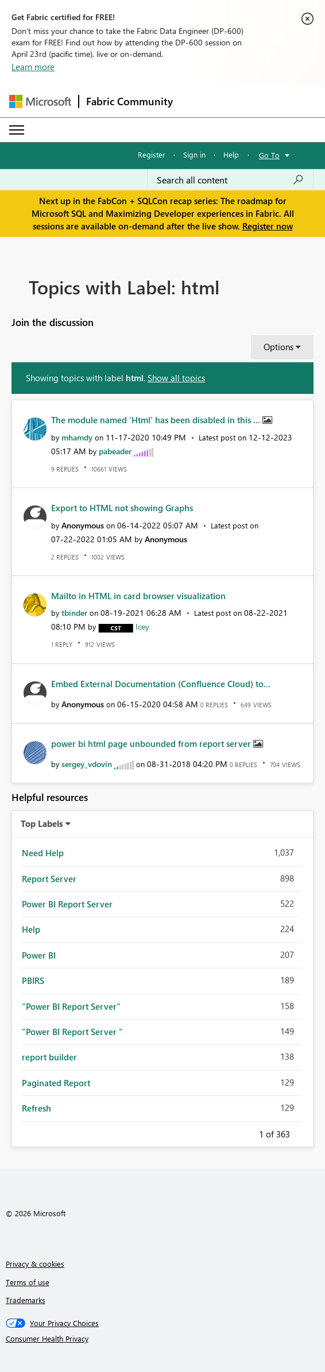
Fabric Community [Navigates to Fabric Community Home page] (129, 101)
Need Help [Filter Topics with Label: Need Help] (43, 853)
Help (231, 154)
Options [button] (278, 346)
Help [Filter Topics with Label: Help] (31, 929)
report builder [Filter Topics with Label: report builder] (49, 1057)
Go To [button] (269, 155)
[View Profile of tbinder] (74, 613)
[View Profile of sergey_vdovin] (86, 764)
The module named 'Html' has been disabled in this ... (156, 420)
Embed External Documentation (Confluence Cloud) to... (160, 683)
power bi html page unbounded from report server (152, 743)
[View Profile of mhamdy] (76, 437)
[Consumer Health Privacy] (163, 1338)
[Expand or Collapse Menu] (16, 130)
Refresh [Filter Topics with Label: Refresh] (36, 1108)
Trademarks (25, 1300)
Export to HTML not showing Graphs (122, 507)
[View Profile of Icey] (142, 626)
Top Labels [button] (42, 823)
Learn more (33, 66)
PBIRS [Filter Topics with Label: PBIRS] (33, 980)
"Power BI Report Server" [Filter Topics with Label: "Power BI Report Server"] (71, 1006)
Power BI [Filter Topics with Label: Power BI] (39, 955)
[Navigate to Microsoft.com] (40, 101)
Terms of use (27, 1282)
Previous (245, 1132)
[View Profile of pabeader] (115, 451)
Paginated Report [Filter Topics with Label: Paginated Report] (56, 1083)
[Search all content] (230, 180)
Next (304, 1132)
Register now (267, 226)
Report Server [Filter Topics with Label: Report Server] (49, 878)
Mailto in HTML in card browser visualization (138, 595)
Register (151, 154)
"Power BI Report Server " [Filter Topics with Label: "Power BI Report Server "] (72, 1031)
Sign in (194, 154)
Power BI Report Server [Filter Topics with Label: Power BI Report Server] (67, 904)
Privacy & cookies (35, 1263)
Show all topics (176, 378)
